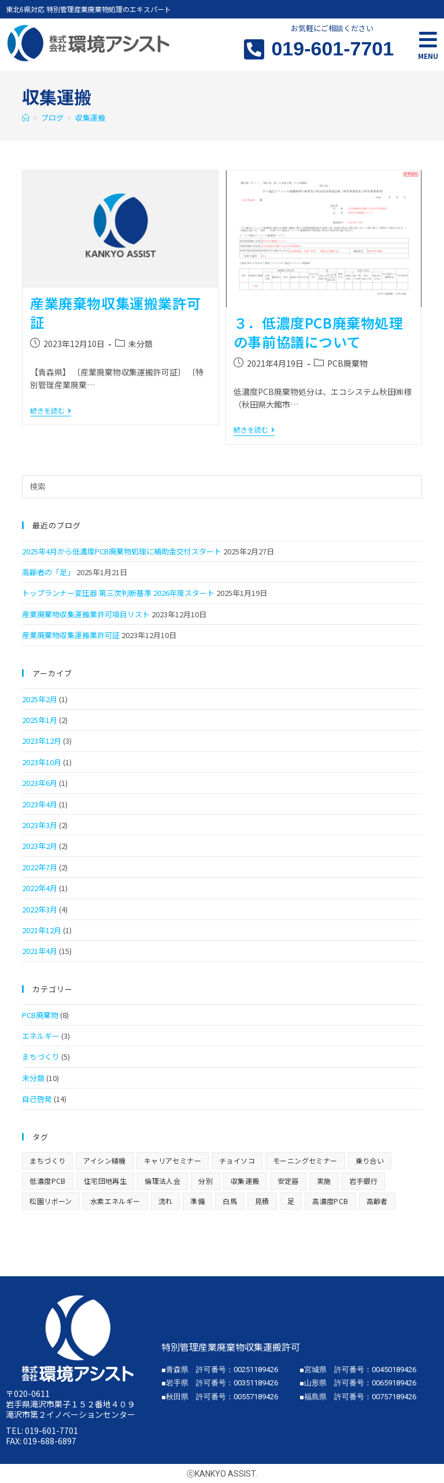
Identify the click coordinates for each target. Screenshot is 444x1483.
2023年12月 (41, 740)
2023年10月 (41, 762)
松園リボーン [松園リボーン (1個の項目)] (50, 1201)
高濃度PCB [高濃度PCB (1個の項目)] (330, 1201)
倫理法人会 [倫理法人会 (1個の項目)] (162, 1181)
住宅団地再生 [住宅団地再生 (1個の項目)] (105, 1181)
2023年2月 (39, 845)
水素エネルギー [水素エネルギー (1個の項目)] (115, 1201)
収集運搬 (90, 117)
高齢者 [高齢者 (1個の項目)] (377, 1201)
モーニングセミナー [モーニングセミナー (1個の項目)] (305, 1160)
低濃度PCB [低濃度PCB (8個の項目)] (47, 1181)
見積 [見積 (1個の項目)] (262, 1201)
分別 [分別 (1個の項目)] (205, 1181)
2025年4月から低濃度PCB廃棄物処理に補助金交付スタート (121, 551)
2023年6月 (39, 782)
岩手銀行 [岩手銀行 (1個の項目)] (363, 1181)
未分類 (140, 343)
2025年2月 (39, 699)
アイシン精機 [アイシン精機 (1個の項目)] (104, 1160)
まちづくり (41, 1056)
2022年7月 (39, 867)
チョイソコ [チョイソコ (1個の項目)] (237, 1160)
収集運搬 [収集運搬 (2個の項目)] (245, 1181)
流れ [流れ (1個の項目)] (165, 1201)
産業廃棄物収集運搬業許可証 (115, 313)
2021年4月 (39, 950)
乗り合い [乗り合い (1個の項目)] (370, 1160)
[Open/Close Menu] (428, 39)
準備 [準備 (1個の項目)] (197, 1201)
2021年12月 (41, 930)
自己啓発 (37, 1098)
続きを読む (50, 411)
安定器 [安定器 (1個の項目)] (288, 1181)
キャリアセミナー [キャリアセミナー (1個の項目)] (172, 1160)
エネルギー (41, 1035)
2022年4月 (39, 887)
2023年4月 (39, 804)
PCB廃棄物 (347, 363)
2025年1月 (39, 719)
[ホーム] (25, 117)
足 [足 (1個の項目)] (290, 1201)
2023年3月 (39, 824)
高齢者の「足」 (48, 572)
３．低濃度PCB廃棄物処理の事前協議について (319, 332)
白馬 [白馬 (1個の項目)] (230, 1201)
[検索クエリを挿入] (221, 486)
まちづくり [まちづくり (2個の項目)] (47, 1160)
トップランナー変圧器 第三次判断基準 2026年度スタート (118, 592)
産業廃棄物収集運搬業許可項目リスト (86, 614)
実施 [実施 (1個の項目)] (324, 1181)
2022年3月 (39, 909)
